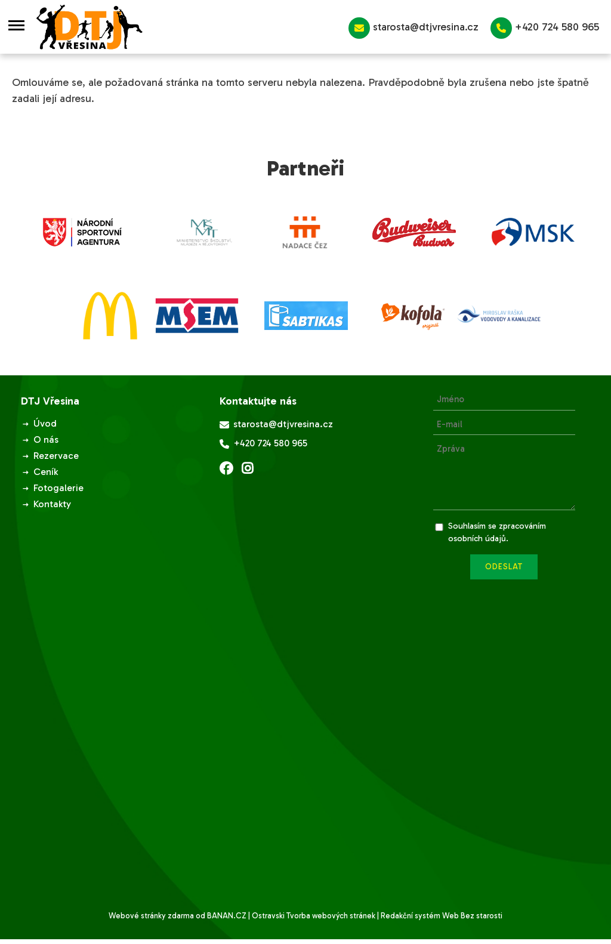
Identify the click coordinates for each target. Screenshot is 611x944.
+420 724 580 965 (544, 28)
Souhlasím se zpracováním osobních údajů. (497, 532)
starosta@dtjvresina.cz (413, 28)
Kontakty (52, 504)
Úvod (45, 423)
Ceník (45, 471)
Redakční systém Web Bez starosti (441, 915)
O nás (45, 439)
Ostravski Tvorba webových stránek (313, 915)
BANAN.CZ (226, 915)
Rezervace (56, 455)
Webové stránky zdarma (151, 915)
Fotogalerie (58, 487)
